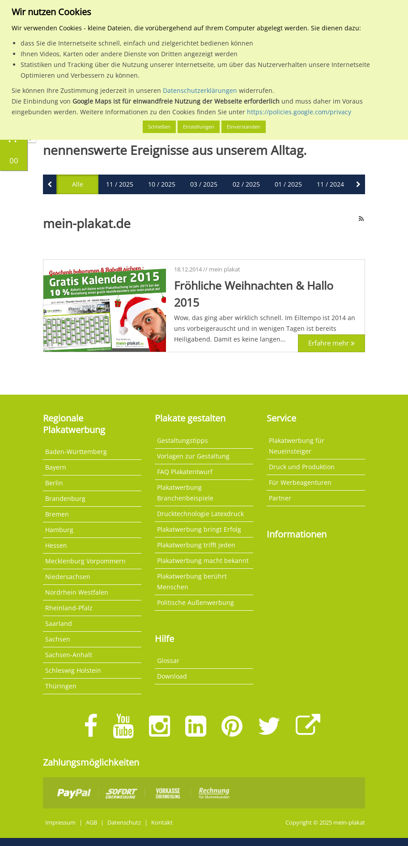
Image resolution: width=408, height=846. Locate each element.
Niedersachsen (67, 576)
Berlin (54, 483)
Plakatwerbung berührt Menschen (192, 581)
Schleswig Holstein (73, 670)
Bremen (57, 514)
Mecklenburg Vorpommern (85, 561)
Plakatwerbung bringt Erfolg (199, 529)
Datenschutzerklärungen (200, 90)
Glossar (168, 660)
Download (172, 676)
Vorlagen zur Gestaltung (193, 456)
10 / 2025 (161, 184)
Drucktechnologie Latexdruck (200, 513)
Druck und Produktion (302, 467)
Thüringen (60, 686)
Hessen (56, 545)
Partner (280, 498)
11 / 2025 (119, 184)
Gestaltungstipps (182, 440)
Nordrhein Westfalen (76, 592)
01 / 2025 (288, 184)
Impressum (60, 822)
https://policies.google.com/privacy (299, 112)
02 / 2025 (246, 184)
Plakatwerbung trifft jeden (196, 545)
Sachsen (57, 639)
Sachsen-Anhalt (68, 654)
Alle (77, 184)
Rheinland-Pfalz (69, 608)
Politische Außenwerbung (195, 602)
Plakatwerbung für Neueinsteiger (296, 445)
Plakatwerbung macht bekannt (203, 560)
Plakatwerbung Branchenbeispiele (185, 492)
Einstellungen (198, 126)
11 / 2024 (330, 184)
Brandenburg (65, 498)
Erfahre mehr (315, 343)
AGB (91, 822)
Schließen (159, 126)
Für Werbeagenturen (300, 482)
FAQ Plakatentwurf (184, 471)
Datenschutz (124, 822)
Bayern (55, 467)
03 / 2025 (203, 184)
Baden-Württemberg (76, 451)
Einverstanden (243, 126)
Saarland (58, 623)
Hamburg (59, 529)
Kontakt (162, 822)
